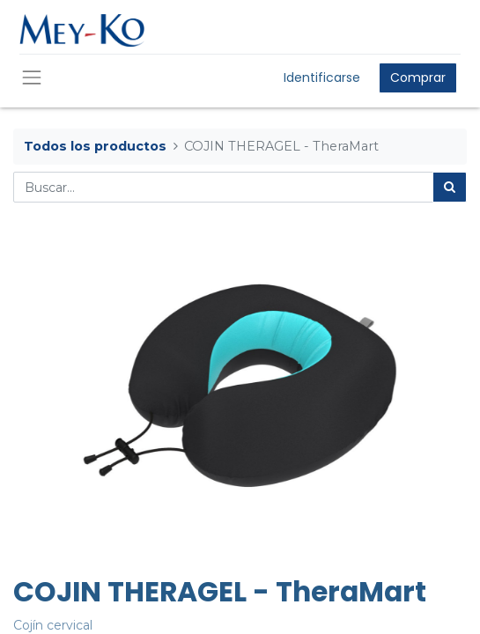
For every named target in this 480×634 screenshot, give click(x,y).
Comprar (418, 77)
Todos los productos (95, 146)
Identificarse (322, 77)
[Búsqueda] (449, 187)
